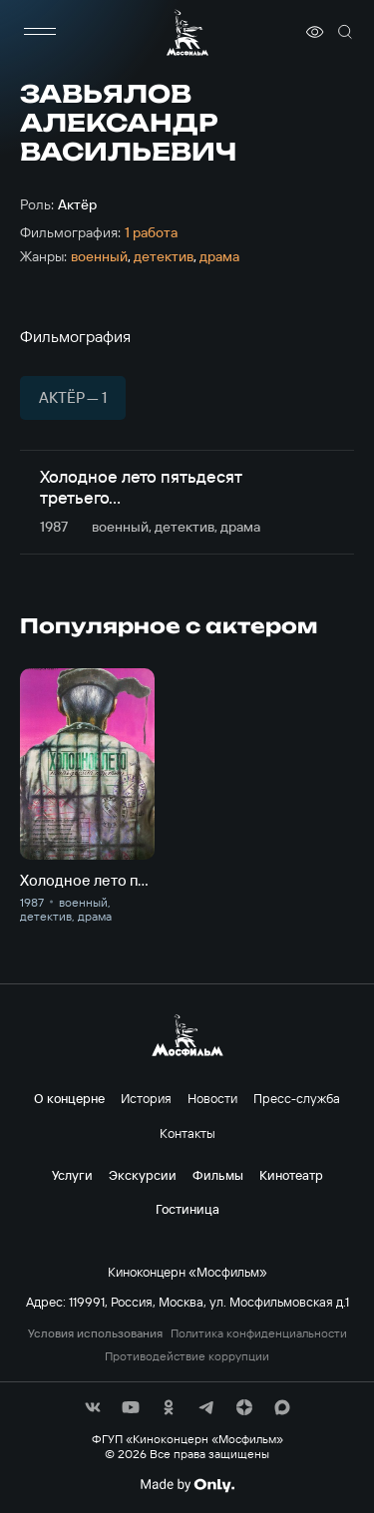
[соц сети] (93, 1407)
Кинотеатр (291, 1175)
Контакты (187, 1133)
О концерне (69, 1098)
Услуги (72, 1175)
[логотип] (187, 32)
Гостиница (187, 1209)
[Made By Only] (187, 1485)
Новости (212, 1098)
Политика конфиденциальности (259, 1333)
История (146, 1098)
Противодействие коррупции (187, 1356)
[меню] (40, 32)
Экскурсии (143, 1175)
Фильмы (217, 1175)
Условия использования (95, 1333)
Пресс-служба (296, 1098)
